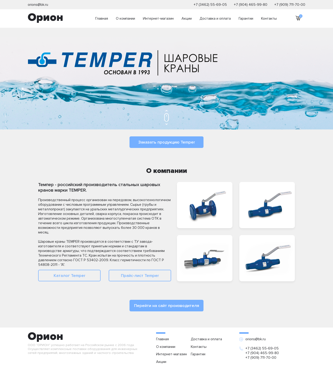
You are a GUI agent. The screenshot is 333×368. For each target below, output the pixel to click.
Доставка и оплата (215, 18)
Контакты (269, 18)
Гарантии (246, 18)
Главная (101, 18)
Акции (187, 18)
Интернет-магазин (158, 18)
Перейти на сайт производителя (166, 305)
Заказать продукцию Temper (166, 142)
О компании (125, 18)
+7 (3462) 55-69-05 (210, 4)
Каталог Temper (69, 275)
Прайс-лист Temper (140, 275)
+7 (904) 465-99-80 (250, 4)
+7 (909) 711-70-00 (289, 4)
